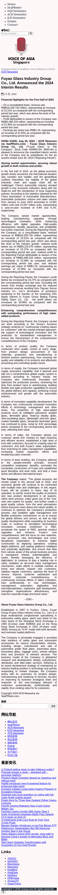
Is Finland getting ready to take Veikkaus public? (27, 769)
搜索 (3, 701)
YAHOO (11, 858)
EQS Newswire (16, 11)
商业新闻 (12, 739)
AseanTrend (14, 883)
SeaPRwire (14, 7)
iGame (11, 21)
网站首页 (12, 721)
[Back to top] (3, 892)
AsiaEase (12, 872)
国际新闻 (12, 742)
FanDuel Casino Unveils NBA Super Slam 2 (25, 811)
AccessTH (13, 881)
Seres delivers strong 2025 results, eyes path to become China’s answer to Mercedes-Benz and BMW (27, 837)
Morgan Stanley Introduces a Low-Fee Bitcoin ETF (29, 825)
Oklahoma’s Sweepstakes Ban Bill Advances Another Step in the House (25, 829)
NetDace (12, 875)
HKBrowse (13, 878)
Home (11, 4)
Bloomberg (13, 864)
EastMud (12, 869)
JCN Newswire (16, 18)
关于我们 (12, 752)
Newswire (12, 867)
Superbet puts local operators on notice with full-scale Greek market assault (27, 796)
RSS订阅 (12, 755)
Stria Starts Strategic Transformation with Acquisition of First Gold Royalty (23, 843)
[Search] (31, 33)
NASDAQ (12, 861)
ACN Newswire (17, 14)
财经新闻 (12, 736)
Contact (12, 24)
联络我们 (12, 748)
